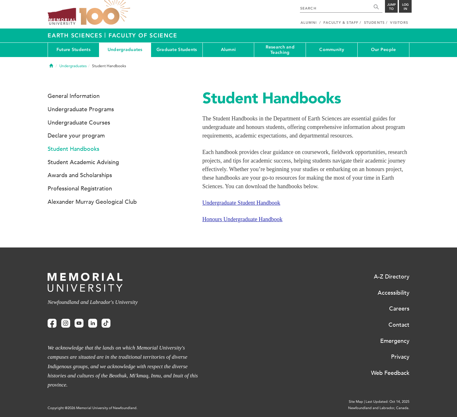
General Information (74, 96)
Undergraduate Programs (81, 109)
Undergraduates (125, 49)
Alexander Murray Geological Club (92, 201)
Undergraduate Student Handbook (241, 203)
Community (331, 49)
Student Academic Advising (83, 162)
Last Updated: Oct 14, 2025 (387, 402)
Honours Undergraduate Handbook (242, 219)
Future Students (73, 49)
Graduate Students (176, 49)
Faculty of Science (143, 35)
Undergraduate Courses (79, 122)
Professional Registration (80, 188)
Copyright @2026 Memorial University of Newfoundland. (92, 408)
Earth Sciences (76, 35)
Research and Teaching (280, 49)
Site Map (356, 402)
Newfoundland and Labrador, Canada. (378, 408)
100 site (105, 12)
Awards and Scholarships (80, 175)
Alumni (228, 49)
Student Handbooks (73, 148)
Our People (383, 49)
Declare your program (76, 135)
